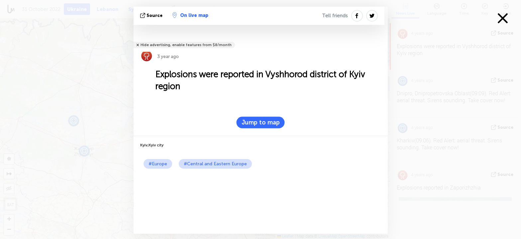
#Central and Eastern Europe (215, 164)
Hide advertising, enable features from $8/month (186, 45)
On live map (190, 15)
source (152, 15)
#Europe (158, 164)
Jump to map (261, 122)
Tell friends (335, 16)
